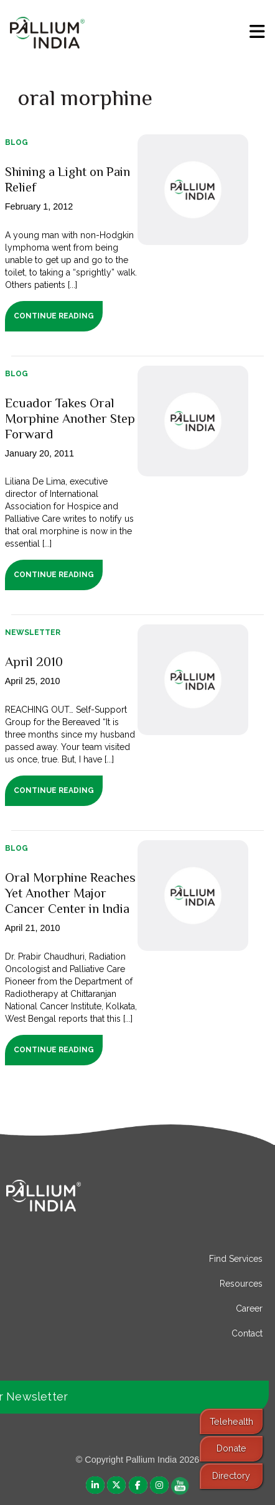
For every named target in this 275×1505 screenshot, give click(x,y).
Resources (241, 1284)
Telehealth (231, 1421)
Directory (231, 1475)
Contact (247, 1333)
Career (249, 1308)
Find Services (236, 1259)
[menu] (257, 31)
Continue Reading (54, 316)
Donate (231, 1448)
